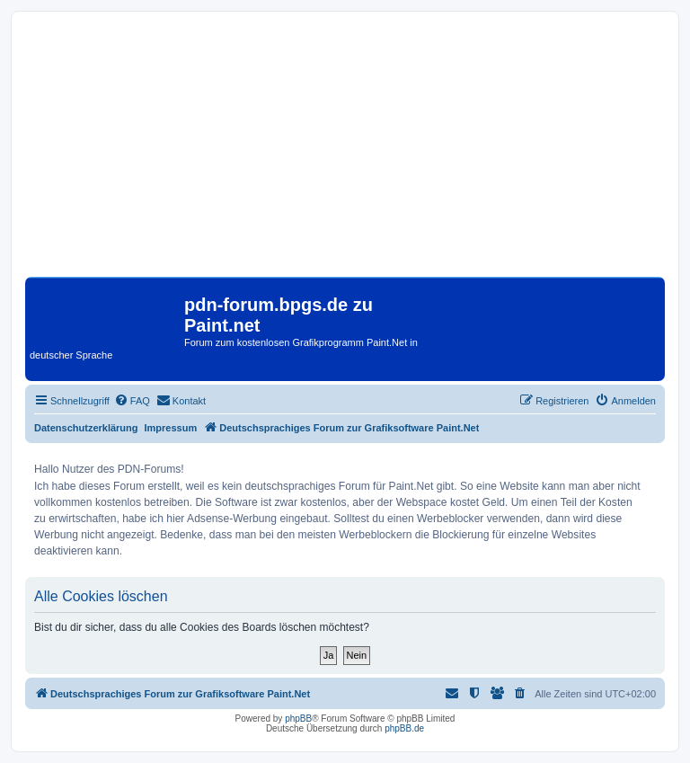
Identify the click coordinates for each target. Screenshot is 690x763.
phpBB (298, 718)
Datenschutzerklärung (86, 427)
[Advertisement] (345, 151)
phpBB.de (404, 728)
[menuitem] (132, 401)
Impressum (171, 427)
